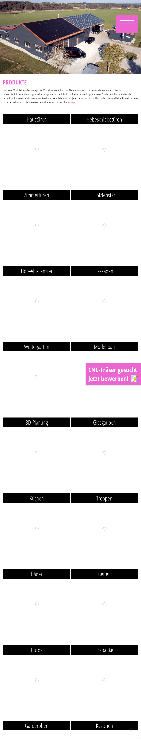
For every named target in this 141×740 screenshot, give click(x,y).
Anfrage (71, 102)
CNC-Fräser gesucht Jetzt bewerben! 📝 (113, 374)
